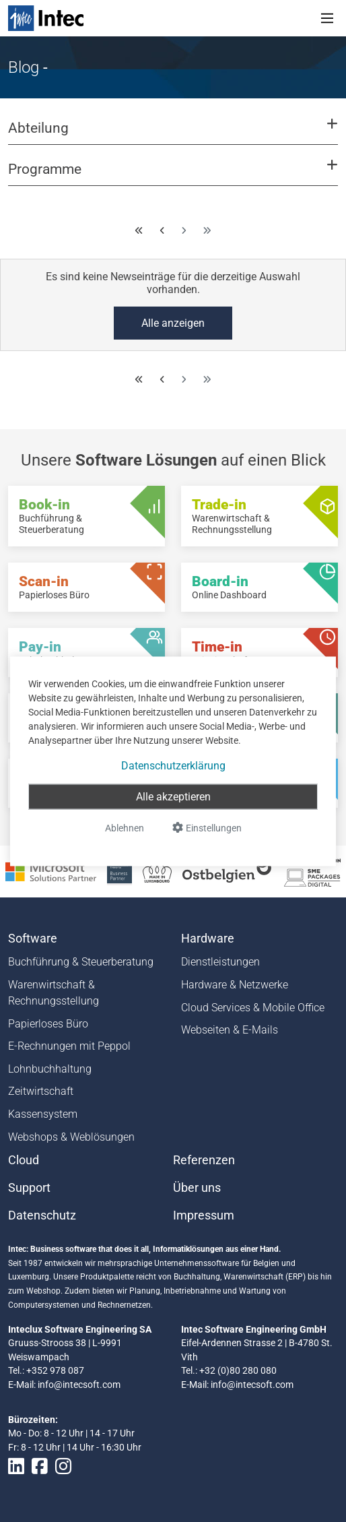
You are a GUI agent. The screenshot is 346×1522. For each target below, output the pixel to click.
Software (32, 938)
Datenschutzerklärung (173, 765)
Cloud (23, 1160)
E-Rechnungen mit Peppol (69, 1046)
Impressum (203, 1215)
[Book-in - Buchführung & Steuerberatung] (86, 516)
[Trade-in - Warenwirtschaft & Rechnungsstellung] (259, 516)
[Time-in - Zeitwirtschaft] (259, 652)
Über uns (197, 1188)
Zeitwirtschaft (40, 1091)
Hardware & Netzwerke (234, 984)
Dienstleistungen (220, 961)
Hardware (207, 938)
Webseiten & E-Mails (229, 1029)
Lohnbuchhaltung (50, 1069)
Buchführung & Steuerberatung (80, 961)
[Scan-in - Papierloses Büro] (86, 587)
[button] (173, 134)
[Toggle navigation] (327, 18)
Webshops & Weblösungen (71, 1137)
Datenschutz (42, 1215)
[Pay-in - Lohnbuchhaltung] (86, 652)
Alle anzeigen (173, 323)
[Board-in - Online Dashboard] (259, 587)
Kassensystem (42, 1114)
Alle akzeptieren (173, 796)
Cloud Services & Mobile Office (252, 1007)
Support (29, 1188)
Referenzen (204, 1160)
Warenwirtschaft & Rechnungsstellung (53, 992)
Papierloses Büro (48, 1023)
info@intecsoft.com (79, 1384)
